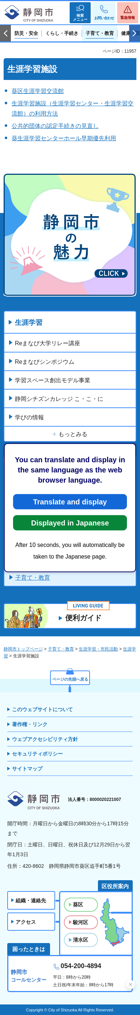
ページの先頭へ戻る (70, 679)
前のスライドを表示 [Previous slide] (5, 33)
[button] (80, 12)
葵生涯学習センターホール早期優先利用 (64, 138)
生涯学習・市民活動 (98, 649)
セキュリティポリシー (37, 754)
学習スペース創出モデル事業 (52, 380)
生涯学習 (28, 322)
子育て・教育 (32, 578)
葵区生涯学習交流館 (38, 91)
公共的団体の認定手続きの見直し (55, 126)
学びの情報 (29, 417)
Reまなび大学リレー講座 (47, 343)
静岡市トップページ (23, 649)
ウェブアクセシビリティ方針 (45, 739)
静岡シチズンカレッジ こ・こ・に (59, 399)
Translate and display (70, 502)
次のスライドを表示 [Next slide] (134, 33)
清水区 (80, 940)
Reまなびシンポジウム (44, 362)
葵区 (78, 904)
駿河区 (80, 922)
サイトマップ (27, 769)
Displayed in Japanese (70, 523)
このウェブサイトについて (42, 709)
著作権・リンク (30, 724)
